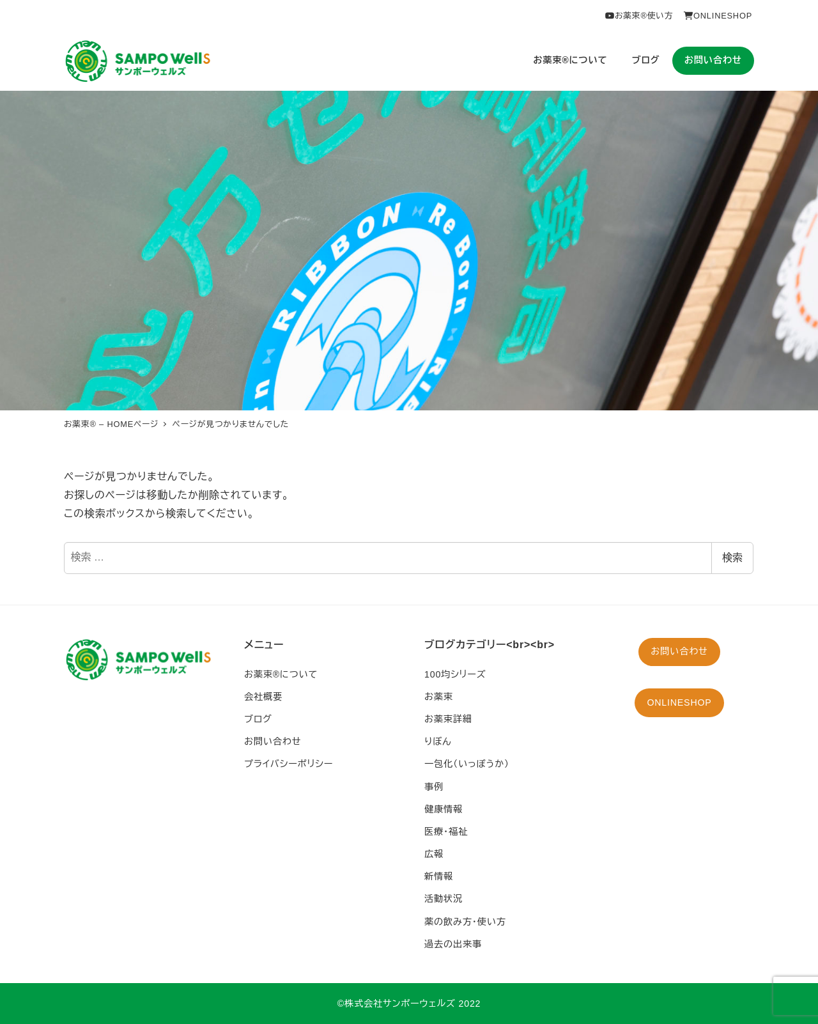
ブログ (258, 719)
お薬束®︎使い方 (639, 15)
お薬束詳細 (448, 719)
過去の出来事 (453, 944)
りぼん (437, 741)
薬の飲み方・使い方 (465, 922)
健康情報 (443, 809)
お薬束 (438, 697)
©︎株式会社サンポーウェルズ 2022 (409, 1003)
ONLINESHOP (717, 15)
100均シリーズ (455, 674)
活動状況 (443, 899)
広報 (434, 854)
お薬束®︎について (281, 674)
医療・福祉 (446, 831)
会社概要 (263, 697)
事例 (434, 787)
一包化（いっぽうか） (466, 764)
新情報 (438, 876)
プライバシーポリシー (288, 764)
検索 (732, 557)
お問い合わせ (272, 741)
